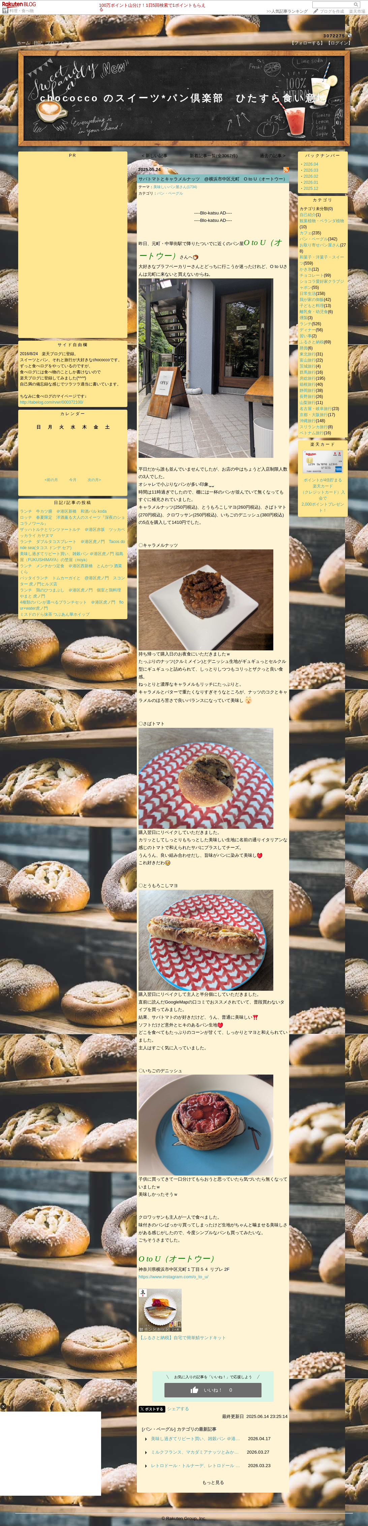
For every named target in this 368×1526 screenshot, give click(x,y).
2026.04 (311, 164)
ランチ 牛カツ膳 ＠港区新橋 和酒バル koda (63, 511)
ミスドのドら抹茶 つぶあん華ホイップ (55, 614)
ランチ (306, 323)
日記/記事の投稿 (72, 502)
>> (287, 11)
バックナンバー (323, 155)
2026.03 (311, 170)
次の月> (94, 480)
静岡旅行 (308, 390)
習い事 (306, 336)
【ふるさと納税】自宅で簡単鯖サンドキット (182, 1337)
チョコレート (312, 275)
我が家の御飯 (312, 299)
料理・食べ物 (21, 10)
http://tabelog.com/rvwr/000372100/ (51, 402)
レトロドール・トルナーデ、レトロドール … (195, 1465)
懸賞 (304, 348)
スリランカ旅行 (314, 427)
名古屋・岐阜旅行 (316, 408)
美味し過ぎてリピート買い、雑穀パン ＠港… (195, 1438)
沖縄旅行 (308, 420)
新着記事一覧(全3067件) (214, 155)
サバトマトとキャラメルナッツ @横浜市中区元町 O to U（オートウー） (213, 178)
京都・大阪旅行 (314, 414)
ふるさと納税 (312, 342)
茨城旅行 (308, 366)
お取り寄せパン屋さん (320, 245)
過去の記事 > (273, 155)
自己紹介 (308, 214)
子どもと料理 (312, 305)
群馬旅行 (308, 372)
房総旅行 (308, 378)
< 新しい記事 (155, 155)
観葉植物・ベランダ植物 (322, 220)
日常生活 (308, 293)
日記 (38, 42)
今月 (72, 480)
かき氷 (306, 269)
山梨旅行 (308, 402)
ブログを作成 (332, 11)
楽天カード (323, 444)
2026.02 (311, 176)
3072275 (334, 35)
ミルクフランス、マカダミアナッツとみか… (195, 1452)
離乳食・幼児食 (314, 311)
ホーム (23, 42)
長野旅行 (308, 396)
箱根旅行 (308, 384)
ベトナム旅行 (312, 433)
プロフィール (59, 42)
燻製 (304, 317)
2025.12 (311, 188)
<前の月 (51, 480)
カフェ (306, 233)
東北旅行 (308, 354)
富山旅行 (308, 360)
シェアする (178, 1408)
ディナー (308, 330)
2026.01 (311, 182)
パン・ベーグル (170, 193)
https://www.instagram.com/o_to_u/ (173, 1276)
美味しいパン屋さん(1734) (175, 187)
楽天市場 (357, 11)
